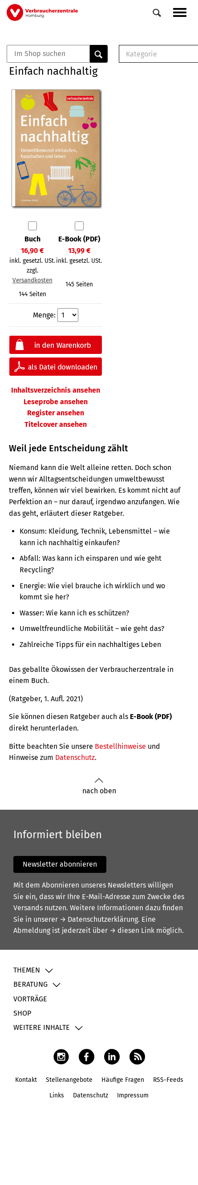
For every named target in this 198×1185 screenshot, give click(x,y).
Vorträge (30, 999)
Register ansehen (55, 413)
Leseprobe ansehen (56, 402)
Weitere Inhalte (41, 1027)
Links (56, 1095)
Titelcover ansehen (55, 424)
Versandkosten (32, 280)
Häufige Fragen (122, 1080)
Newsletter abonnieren (60, 864)
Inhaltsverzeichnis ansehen (55, 390)
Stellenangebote (69, 1080)
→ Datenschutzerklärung (99, 919)
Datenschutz (75, 757)
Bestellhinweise (120, 746)
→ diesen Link (131, 930)
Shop (22, 1013)
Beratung (30, 984)
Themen (26, 970)
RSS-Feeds (168, 1080)
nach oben (99, 786)
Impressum (133, 1095)
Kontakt (26, 1080)
